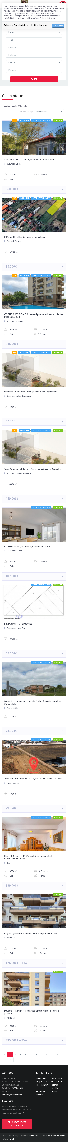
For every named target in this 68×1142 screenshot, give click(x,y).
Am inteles (58, 25)
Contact (54, 1091)
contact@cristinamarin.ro (13, 1094)
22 (58, 1054)
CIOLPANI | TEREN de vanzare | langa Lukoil (25, 237)
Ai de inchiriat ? (43, 1085)
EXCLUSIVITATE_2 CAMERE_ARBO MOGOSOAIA (27, 546)
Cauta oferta (56, 1078)
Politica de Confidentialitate (16, 25)
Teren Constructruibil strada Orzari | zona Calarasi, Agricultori (32, 469)
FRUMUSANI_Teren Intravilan (18, 624)
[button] (34, 32)
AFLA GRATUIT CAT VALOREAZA (17, 1124)
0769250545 (17, 1088)
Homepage (41, 1078)
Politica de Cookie (39, 25)
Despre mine (41, 1081)
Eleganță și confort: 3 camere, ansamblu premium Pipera (30, 933)
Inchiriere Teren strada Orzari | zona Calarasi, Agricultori (30, 391)
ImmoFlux (12, 1139)
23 (5, 1059)
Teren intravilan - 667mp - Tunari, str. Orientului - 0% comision (33, 778)
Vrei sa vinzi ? (57, 1081)
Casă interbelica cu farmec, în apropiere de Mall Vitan (29, 159)
